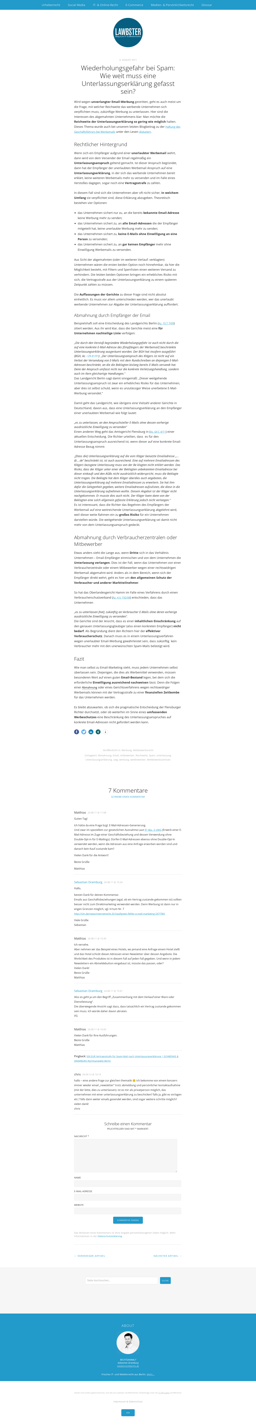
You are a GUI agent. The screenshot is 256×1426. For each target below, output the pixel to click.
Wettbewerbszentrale (158, 759)
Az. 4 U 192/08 (122, 597)
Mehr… (150, 1374)
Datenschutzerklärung (110, 1236)
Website (79, 1204)
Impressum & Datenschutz (128, 1401)
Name (77, 1177)
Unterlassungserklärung (99, 759)
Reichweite (142, 755)
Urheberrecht (51, 5)
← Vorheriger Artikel (89, 1255)
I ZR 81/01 (93, 356)
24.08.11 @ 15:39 (97, 938)
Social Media (76, 5)
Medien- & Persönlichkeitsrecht (172, 5)
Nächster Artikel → (168, 1255)
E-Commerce (134, 5)
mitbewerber (127, 755)
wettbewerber (138, 759)
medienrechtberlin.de (128, 1366)
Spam (152, 755)
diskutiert (156, 132)
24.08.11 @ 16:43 (97, 1029)
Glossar (206, 5)
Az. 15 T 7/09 (167, 323)
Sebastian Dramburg (88, 882)
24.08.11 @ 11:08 (97, 812)
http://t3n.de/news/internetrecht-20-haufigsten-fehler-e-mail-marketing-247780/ (123, 913)
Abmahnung (90, 687)
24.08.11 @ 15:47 (113, 990)
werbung (124, 759)
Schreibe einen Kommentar (128, 796)
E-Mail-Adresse (83, 1191)
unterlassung (163, 755)
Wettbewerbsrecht (143, 750)
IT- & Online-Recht (105, 5)
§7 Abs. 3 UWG (153, 830)
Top (128, 1413)
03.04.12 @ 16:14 (91, 1074)
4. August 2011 (128, 59)
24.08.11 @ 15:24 (113, 882)
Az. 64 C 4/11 (159, 432)
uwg (115, 759)
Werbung (127, 750)
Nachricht (81, 1136)
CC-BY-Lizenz (164, 1392)
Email (116, 755)
